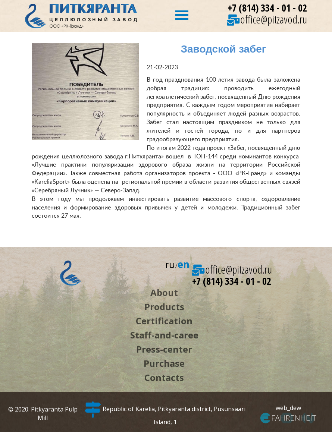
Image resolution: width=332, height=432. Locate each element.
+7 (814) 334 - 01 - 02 (267, 8)
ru (170, 264)
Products (164, 306)
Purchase (164, 363)
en (184, 264)
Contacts (164, 377)
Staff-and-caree (164, 335)
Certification (164, 321)
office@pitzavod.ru (267, 19)
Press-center (164, 349)
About (164, 292)
